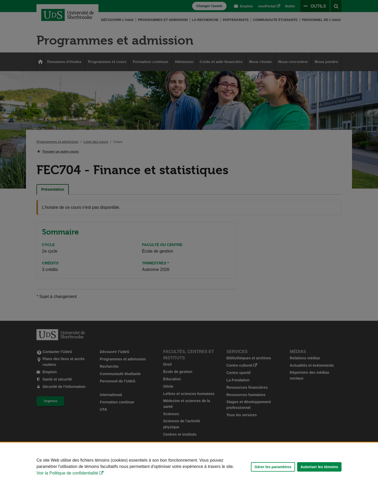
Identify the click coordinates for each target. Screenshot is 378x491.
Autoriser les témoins (319, 467)
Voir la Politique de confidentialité (67, 473)
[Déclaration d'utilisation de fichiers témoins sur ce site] (189, 466)
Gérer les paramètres (273, 467)
